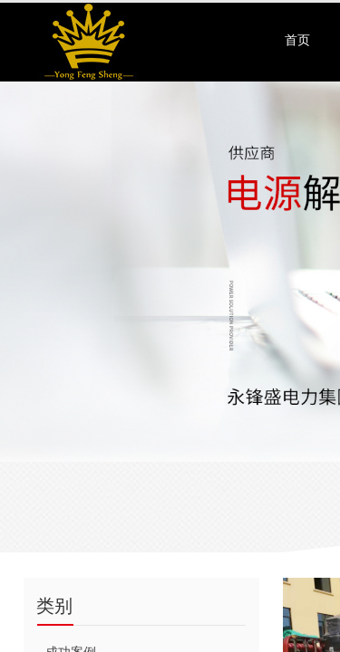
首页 (297, 40)
